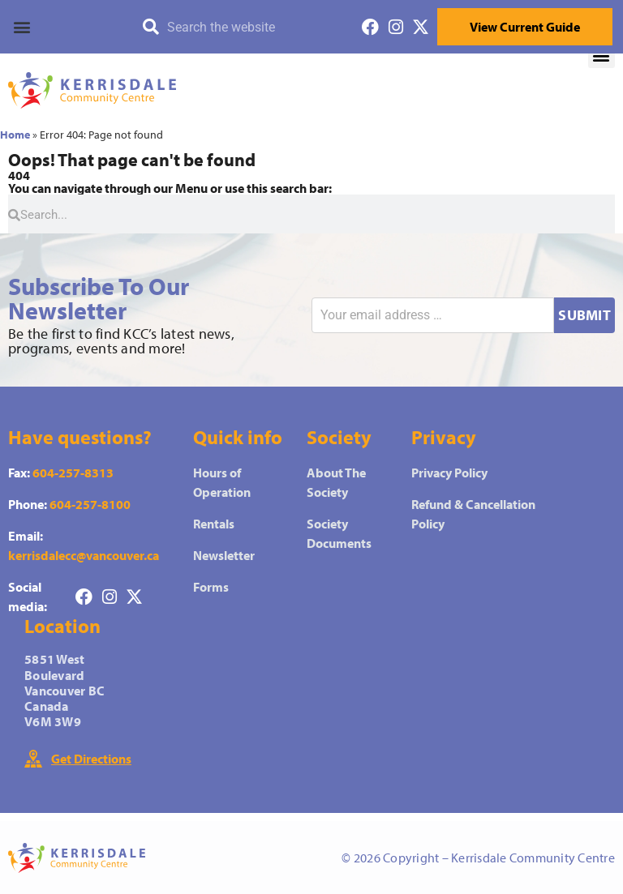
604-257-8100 (90, 504)
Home (15, 134)
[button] (69, 27)
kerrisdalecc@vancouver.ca (83, 555)
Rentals (213, 523)
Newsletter (224, 555)
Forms (211, 587)
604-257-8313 (73, 472)
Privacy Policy (449, 472)
